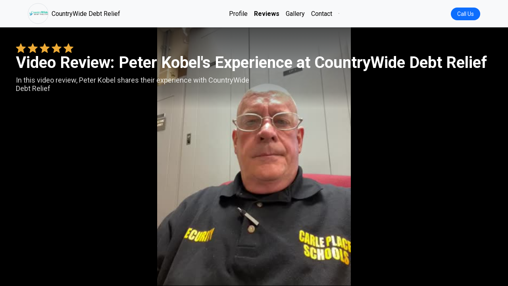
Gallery (295, 13)
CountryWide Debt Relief (74, 13)
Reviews (266, 13)
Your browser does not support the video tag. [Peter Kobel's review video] (254, 156)
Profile (238, 13)
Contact (321, 13)
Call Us (465, 14)
